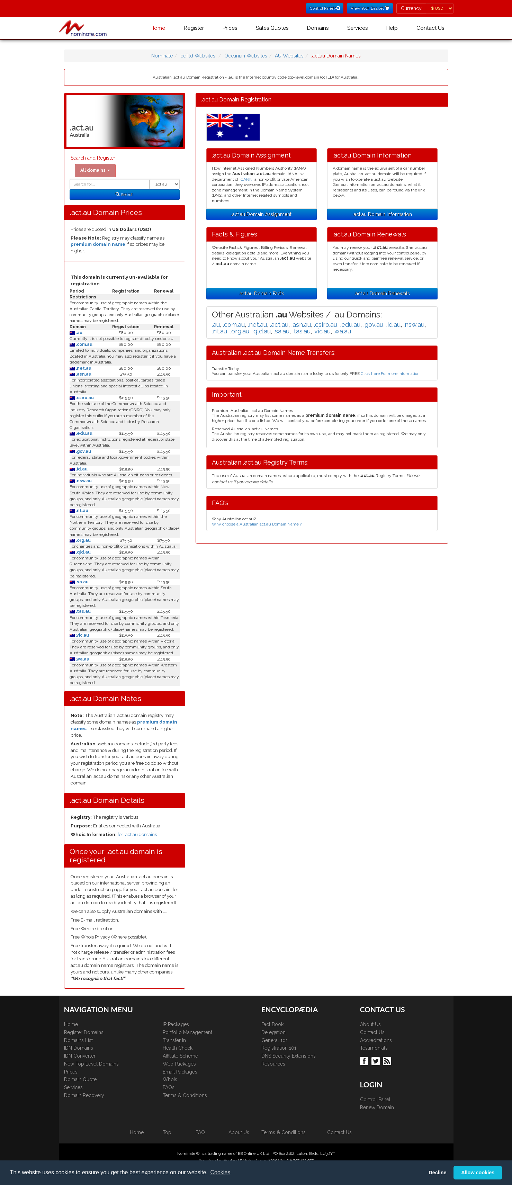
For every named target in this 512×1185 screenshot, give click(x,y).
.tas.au (83, 611)
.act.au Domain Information (382, 214)
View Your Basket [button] (370, 8)
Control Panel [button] (325, 8)
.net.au (83, 368)
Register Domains (84, 1032)
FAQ (200, 1132)
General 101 (274, 1040)
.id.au (81, 469)
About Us (370, 1024)
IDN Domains (78, 1048)
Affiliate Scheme (180, 1056)
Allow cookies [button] (477, 1172)
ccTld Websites (197, 56)
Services (357, 28)
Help (392, 28)
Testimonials (374, 1048)
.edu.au (83, 433)
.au (78, 332)
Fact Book (272, 1024)
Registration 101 (278, 1048)
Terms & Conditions (185, 1095)
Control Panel (375, 1099)
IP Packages (176, 1024)
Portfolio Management (187, 1032)
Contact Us (430, 28)
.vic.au (82, 635)
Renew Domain (377, 1107)
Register (194, 28)
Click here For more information (390, 373)
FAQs (168, 1087)
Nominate (162, 56)
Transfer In (174, 1040)
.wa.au (82, 659)
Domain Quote (80, 1079)
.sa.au (82, 582)
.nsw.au (83, 480)
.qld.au (83, 552)
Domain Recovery (84, 1095)
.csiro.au (84, 397)
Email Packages (180, 1072)
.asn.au (83, 374)
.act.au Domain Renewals (382, 293)
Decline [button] (437, 1172)
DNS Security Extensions (288, 1056)
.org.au (83, 540)
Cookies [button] (220, 1172)
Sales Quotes (272, 28)
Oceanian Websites (245, 56)
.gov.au (83, 451)
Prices (230, 28)
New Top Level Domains (91, 1064)
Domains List (78, 1040)
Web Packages (179, 1064)
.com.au (83, 344)
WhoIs (170, 1079)
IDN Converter (80, 1056)
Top (167, 1132)
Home (158, 28)
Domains (318, 28)
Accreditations (376, 1040)
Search (125, 194)
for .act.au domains (137, 834)
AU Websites (289, 56)
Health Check (177, 1048)
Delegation (273, 1032)
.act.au (279, 324)
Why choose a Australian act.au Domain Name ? (257, 524)
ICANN (246, 179)
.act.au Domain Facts (261, 293)
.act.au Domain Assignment (261, 214)
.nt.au (81, 510)
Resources (273, 1064)
